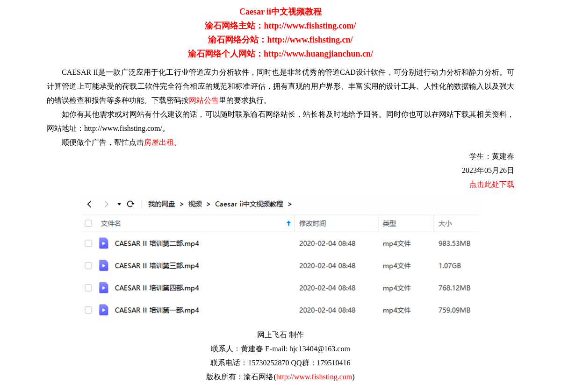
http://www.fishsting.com (314, 377)
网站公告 (204, 100)
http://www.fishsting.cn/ (309, 39)
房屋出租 (159, 142)
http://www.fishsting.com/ (310, 25)
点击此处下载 (491, 184)
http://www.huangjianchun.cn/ (318, 53)
